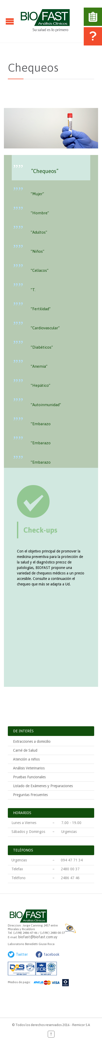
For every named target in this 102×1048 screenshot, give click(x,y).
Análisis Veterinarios (29, 768)
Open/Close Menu (10, 21)
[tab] (51, 167)
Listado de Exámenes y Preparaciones (43, 786)
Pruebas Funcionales (29, 777)
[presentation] (51, 167)
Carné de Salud (25, 750)
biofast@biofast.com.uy (37, 937)
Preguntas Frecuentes (30, 795)
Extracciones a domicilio (32, 741)
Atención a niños (26, 759)
